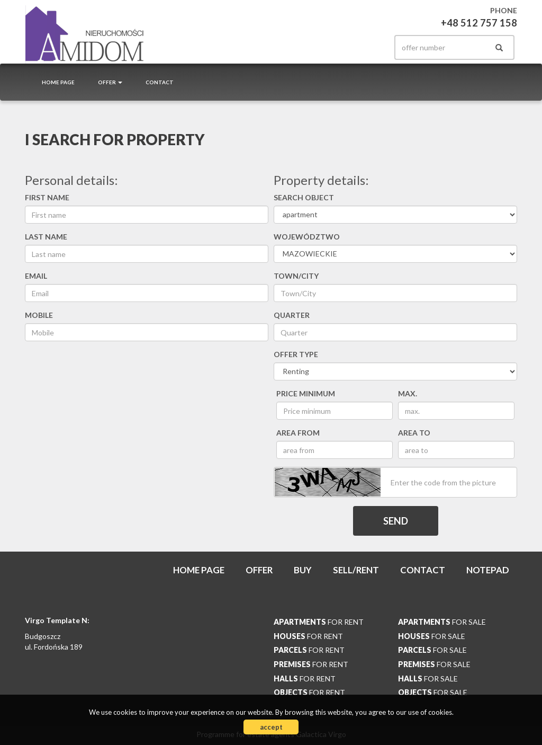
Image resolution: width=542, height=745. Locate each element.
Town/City (296, 275)
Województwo (307, 236)
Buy (303, 569)
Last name (46, 236)
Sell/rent (356, 569)
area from (298, 432)
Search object (304, 197)
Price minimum (305, 393)
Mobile (39, 315)
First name (47, 197)
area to (414, 432)
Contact (160, 82)
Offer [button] (110, 82)
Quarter (292, 315)
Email (36, 275)
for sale (442, 621)
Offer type (296, 354)
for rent (319, 621)
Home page (58, 82)
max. (407, 393)
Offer (259, 569)
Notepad (487, 569)
